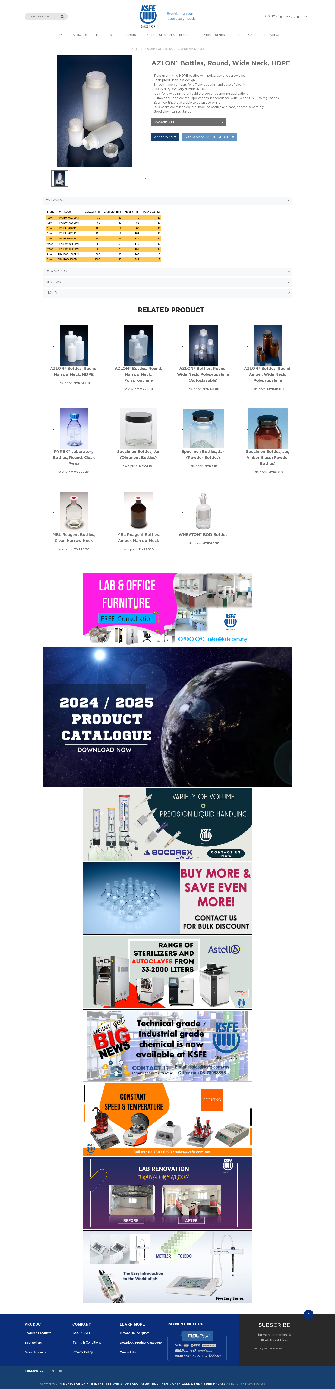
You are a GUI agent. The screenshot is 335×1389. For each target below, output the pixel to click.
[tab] (167, 201)
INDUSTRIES (104, 35)
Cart (287, 16)
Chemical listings (211, 35)
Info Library (243, 35)
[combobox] (188, 122)
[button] (167, 201)
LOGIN (302, 16)
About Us (80, 35)
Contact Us (271, 35)
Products (128, 35)
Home (60, 35)
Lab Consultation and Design (167, 35)
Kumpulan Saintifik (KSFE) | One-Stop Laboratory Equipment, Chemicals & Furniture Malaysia (146, 1384)
